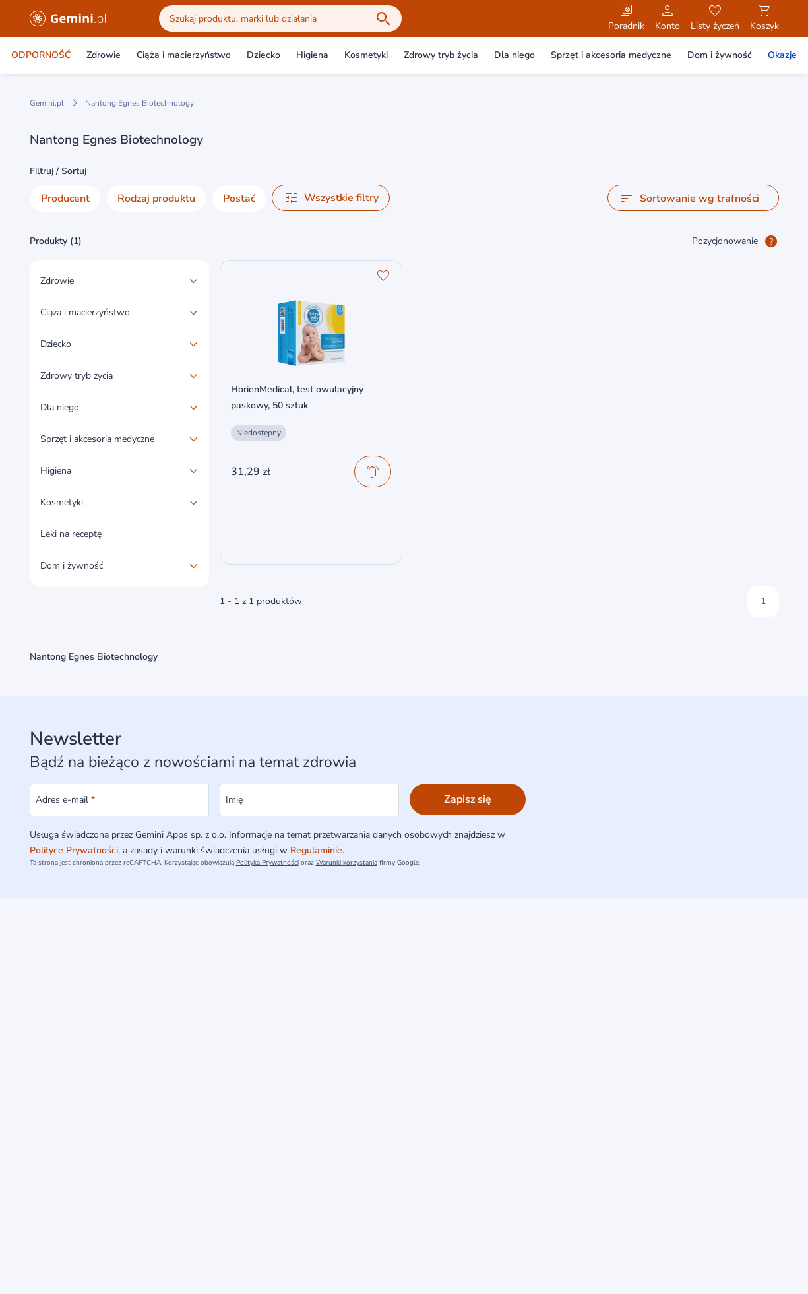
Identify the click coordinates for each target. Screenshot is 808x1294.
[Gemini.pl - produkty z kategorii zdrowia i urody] (68, 18)
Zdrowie (103, 55)
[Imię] (309, 800)
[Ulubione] (383, 276)
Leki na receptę (71, 534)
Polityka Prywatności (267, 862)
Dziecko (263, 55)
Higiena (312, 55)
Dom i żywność (719, 55)
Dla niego (514, 55)
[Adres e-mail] (119, 800)
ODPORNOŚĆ (41, 55)
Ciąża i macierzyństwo (184, 55)
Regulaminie (316, 850)
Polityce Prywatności (74, 850)
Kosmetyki (366, 55)
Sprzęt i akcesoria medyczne (611, 55)
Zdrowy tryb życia (441, 55)
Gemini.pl (47, 103)
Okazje (782, 55)
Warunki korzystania (346, 862)
